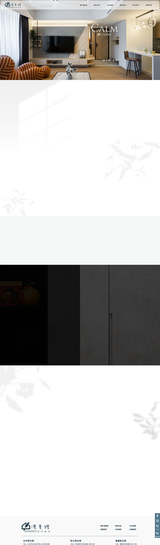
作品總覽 (135, 5)
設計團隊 (110, 5)
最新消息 (97, 5)
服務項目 (123, 5)
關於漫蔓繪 (83, 5)
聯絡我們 (149, 5)
